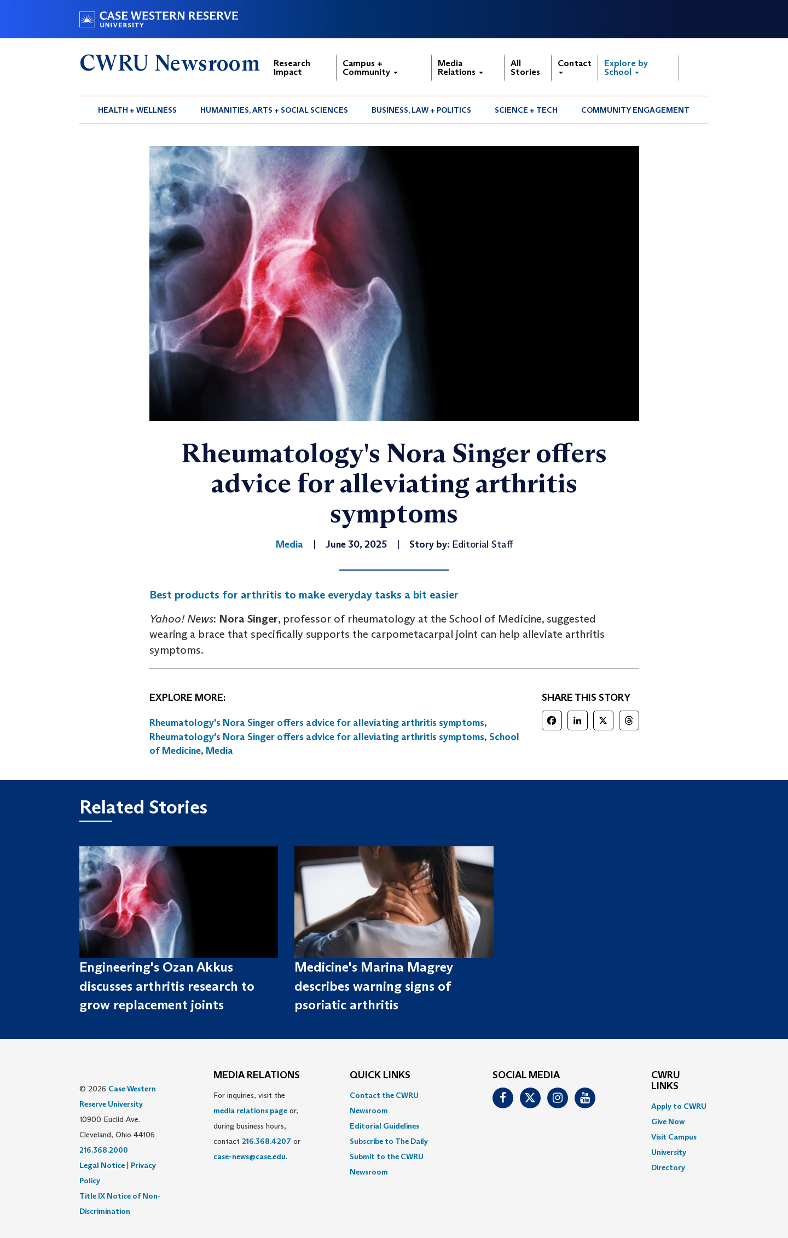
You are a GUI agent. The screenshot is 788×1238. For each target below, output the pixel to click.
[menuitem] (137, 110)
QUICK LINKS (380, 1075)
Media (219, 751)
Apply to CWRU (678, 1106)
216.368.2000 (103, 1150)
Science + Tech (526, 110)
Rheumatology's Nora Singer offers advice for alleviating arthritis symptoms (316, 723)
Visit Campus (674, 1137)
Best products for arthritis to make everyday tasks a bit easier (304, 594)
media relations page (250, 1110)
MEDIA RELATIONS (256, 1075)
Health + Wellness (137, 110)
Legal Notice (102, 1165)
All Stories (525, 67)
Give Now (668, 1121)
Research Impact (292, 67)
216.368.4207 (266, 1141)
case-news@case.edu (249, 1156)
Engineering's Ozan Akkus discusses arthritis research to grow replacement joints (166, 986)
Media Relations (460, 67)
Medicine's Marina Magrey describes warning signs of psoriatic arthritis (373, 986)
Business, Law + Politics (421, 110)
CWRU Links (665, 1081)
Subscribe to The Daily (389, 1141)
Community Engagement (635, 110)
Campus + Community (370, 67)
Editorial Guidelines (384, 1126)
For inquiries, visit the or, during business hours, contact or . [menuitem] (256, 1125)
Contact (575, 66)
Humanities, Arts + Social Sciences (274, 110)
